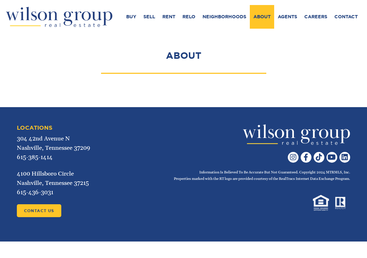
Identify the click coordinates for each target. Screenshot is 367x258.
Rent (168, 17)
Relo (188, 17)
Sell (149, 17)
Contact (346, 17)
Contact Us (39, 210)
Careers (315, 17)
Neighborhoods (224, 17)
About (262, 17)
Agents (287, 17)
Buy (131, 17)
